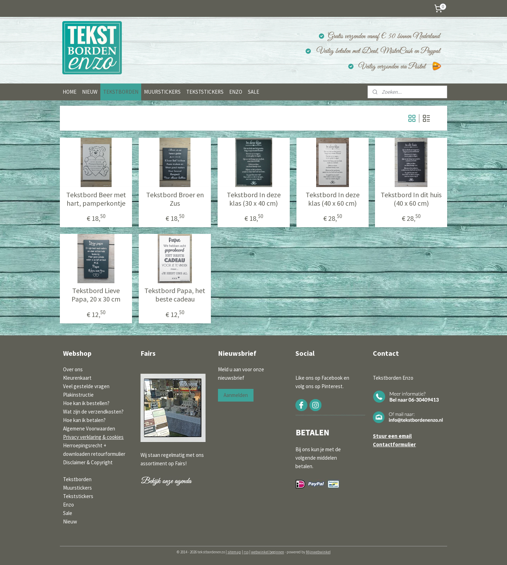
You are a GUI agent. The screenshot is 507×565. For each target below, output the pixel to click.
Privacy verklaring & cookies (93, 437)
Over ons (73, 369)
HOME (69, 91)
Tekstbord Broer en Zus (175, 199)
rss (246, 552)
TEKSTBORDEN (120, 91)
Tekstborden (77, 479)
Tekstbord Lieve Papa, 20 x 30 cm (95, 294)
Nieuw (70, 521)
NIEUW (90, 91)
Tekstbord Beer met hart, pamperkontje (96, 199)
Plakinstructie (78, 394)
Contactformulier (394, 444)
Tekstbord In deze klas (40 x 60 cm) (332, 199)
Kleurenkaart (77, 377)
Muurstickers (77, 487)
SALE (253, 91)
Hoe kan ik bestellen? (86, 403)
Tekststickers (78, 496)
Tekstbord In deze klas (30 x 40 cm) (253, 199)
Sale (67, 513)
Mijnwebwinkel (318, 552)
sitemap (234, 552)
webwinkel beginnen (267, 552)
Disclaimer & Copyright (88, 462)
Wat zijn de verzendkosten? (93, 411)
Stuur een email (392, 436)
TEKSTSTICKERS (205, 91)
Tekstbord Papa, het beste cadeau (174, 294)
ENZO (235, 91)
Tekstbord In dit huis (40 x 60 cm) (411, 199)
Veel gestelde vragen (86, 386)
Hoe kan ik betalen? (84, 420)
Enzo (68, 504)
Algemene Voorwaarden (89, 428)
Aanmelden (236, 395)
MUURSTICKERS (162, 91)
